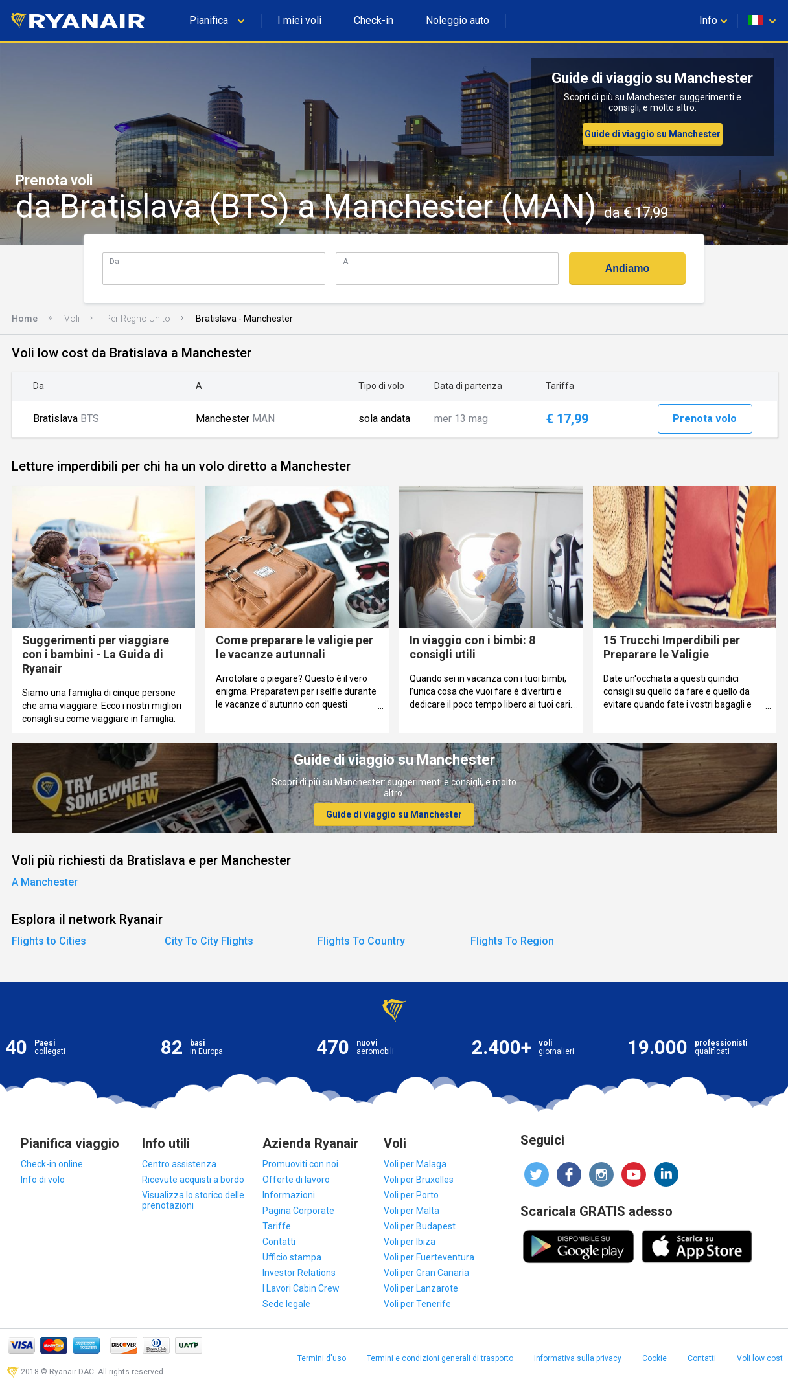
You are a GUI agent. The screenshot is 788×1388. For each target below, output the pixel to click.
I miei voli (299, 20)
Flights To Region (512, 941)
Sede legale (286, 1304)
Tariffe (276, 1226)
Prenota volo (705, 418)
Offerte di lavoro (296, 1179)
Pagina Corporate (298, 1210)
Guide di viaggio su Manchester (653, 134)
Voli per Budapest (420, 1226)
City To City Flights (209, 941)
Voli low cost (760, 1358)
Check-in (373, 20)
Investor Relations (299, 1273)
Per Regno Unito (137, 318)
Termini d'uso (321, 1358)
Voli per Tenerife (417, 1304)
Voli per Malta (411, 1210)
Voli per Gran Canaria (426, 1273)
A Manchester (45, 882)
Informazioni (288, 1195)
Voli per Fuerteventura (429, 1257)
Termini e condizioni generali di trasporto (440, 1358)
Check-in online (52, 1164)
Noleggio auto (457, 20)
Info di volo (43, 1179)
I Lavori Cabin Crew (301, 1288)
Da (114, 261)
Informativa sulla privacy (577, 1358)
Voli (72, 318)
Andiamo (627, 268)
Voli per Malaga (415, 1164)
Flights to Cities (49, 941)
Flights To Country (361, 941)
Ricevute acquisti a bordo (193, 1179)
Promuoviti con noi (300, 1164)
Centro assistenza (179, 1164)
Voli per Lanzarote (421, 1288)
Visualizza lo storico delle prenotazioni (193, 1200)
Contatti (279, 1242)
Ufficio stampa (291, 1257)
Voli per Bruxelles (419, 1179)
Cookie (654, 1358)
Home (25, 318)
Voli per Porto (411, 1195)
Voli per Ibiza (409, 1242)
